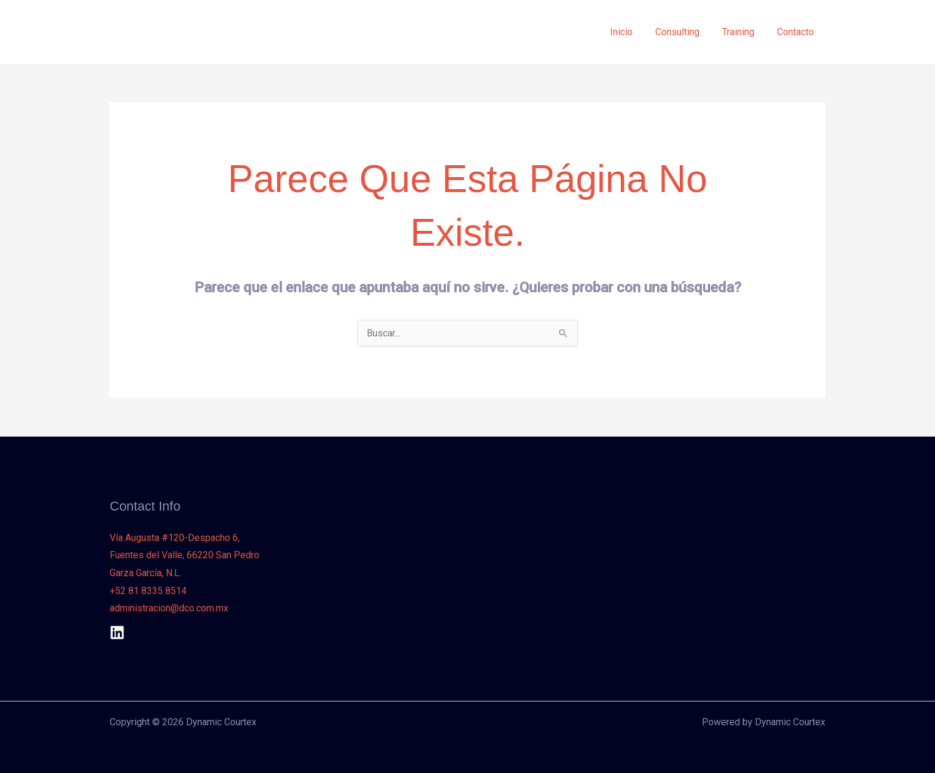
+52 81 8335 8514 (148, 590)
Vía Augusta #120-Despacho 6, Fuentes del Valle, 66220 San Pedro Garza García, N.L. (184, 555)
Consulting (686, 32)
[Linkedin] (117, 632)
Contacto (797, 32)
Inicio (634, 32)
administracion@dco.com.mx (169, 608)
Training (743, 32)
